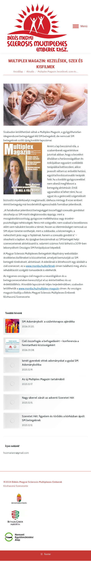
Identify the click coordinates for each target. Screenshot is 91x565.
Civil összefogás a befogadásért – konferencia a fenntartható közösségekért (50, 343)
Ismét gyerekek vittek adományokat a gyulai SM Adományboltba (50, 362)
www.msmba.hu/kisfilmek (40, 266)
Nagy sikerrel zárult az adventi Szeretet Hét (48, 397)
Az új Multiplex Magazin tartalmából (43, 379)
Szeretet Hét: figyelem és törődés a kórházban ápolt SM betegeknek (53, 418)
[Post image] (12, 326)
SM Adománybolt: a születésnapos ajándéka (48, 321)
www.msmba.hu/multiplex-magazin (39, 288)
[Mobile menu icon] (80, 26)
